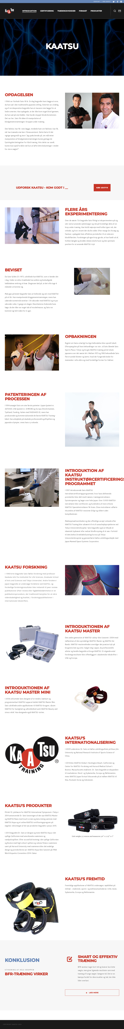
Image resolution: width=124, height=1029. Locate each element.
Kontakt (97, 1)
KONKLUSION (22, 960)
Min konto (107, 1)
